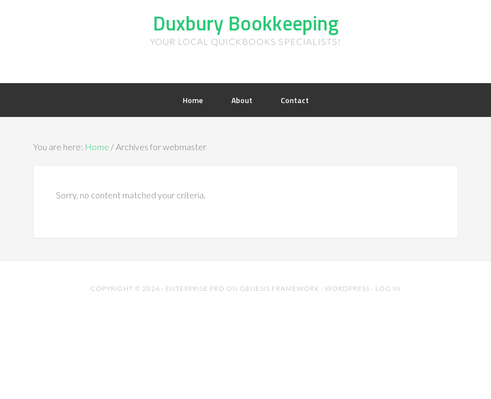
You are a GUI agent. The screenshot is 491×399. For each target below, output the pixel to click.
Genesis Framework (279, 288)
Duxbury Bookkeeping (246, 23)
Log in (388, 288)
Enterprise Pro (195, 288)
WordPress (347, 288)
